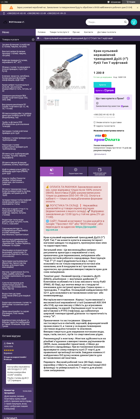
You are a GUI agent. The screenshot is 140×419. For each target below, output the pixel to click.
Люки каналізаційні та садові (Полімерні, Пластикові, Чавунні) (15, 313)
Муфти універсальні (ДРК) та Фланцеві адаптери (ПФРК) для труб (15, 171)
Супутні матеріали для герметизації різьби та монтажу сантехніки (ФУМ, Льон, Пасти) (14, 286)
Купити (102, 85)
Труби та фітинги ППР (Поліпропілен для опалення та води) (15, 124)
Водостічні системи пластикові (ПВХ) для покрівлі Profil (16, 295)
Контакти (88, 32)
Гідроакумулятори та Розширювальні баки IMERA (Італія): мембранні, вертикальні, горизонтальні (15, 231)
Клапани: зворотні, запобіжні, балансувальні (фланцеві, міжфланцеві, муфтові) (15, 78)
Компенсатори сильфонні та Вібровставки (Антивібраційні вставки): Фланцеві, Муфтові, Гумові (16, 323)
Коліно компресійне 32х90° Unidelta (16, 373)
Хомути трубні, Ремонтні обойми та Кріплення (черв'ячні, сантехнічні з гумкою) (13, 181)
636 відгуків (115, 2)
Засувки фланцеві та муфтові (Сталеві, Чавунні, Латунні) (16, 45)
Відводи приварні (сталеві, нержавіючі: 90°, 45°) (14, 61)
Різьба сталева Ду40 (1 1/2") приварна (18, 379)
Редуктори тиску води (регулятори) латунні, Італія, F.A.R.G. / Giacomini (15, 221)
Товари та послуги (58, 32)
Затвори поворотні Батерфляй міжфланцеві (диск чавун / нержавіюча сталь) (16, 202)
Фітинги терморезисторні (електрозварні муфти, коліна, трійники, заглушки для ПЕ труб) (16, 192)
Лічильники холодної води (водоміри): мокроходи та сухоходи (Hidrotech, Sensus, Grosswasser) (15, 253)
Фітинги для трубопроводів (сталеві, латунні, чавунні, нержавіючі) (15, 156)
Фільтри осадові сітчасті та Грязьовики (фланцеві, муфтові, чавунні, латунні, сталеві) (15, 212)
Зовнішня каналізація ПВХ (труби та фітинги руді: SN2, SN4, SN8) (15, 98)
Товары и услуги (10, 39)
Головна (41, 32)
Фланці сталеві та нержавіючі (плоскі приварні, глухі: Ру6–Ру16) (16, 69)
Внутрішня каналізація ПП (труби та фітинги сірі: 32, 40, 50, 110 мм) (15, 106)
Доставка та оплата (106, 32)
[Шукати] (125, 22)
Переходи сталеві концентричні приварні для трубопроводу (15, 147)
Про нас (76, 32)
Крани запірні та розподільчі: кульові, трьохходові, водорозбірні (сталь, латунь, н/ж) (16, 88)
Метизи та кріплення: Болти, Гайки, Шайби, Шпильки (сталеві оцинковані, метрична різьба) (16, 275)
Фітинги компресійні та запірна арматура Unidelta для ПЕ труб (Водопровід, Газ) (16, 115)
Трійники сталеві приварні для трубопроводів (16, 139)
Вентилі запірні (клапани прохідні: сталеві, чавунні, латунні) (14, 53)
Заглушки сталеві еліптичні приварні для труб (15, 132)
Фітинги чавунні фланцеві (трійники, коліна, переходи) (15, 163)
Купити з (105, 90)
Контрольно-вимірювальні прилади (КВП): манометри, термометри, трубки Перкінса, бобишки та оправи (16, 242)
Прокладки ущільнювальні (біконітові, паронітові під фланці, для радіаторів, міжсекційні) (14, 264)
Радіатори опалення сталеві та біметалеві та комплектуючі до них (16, 304)
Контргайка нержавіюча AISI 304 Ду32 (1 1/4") (18, 368)
